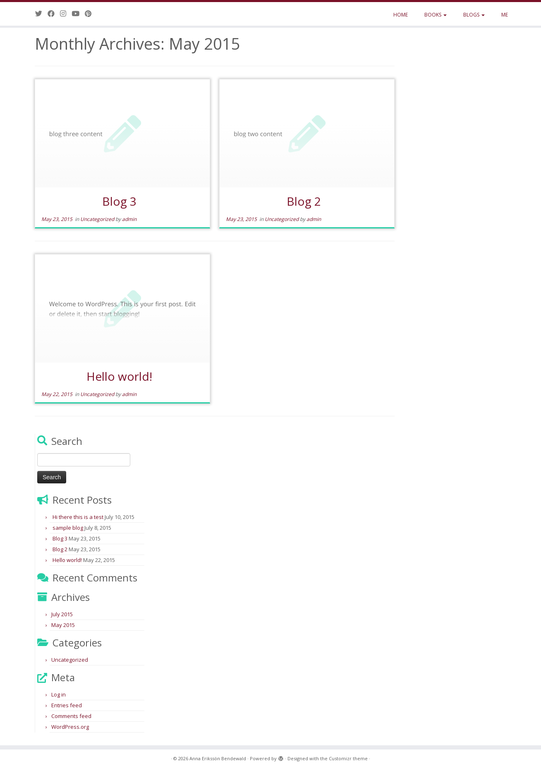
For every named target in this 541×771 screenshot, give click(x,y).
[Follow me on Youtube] (78, 13)
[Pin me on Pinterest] (91, 13)
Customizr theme (348, 758)
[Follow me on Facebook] (54, 13)
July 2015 (62, 614)
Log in (58, 694)
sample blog (68, 527)
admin (129, 219)
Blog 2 (304, 201)
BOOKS (435, 14)
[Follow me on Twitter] (41, 13)
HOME (400, 14)
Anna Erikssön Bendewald (217, 758)
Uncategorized (97, 219)
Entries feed (66, 705)
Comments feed (71, 716)
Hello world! (119, 376)
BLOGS (474, 14)
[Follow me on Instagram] (66, 13)
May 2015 (63, 625)
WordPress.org (70, 726)
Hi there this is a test (78, 517)
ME (504, 14)
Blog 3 (119, 201)
